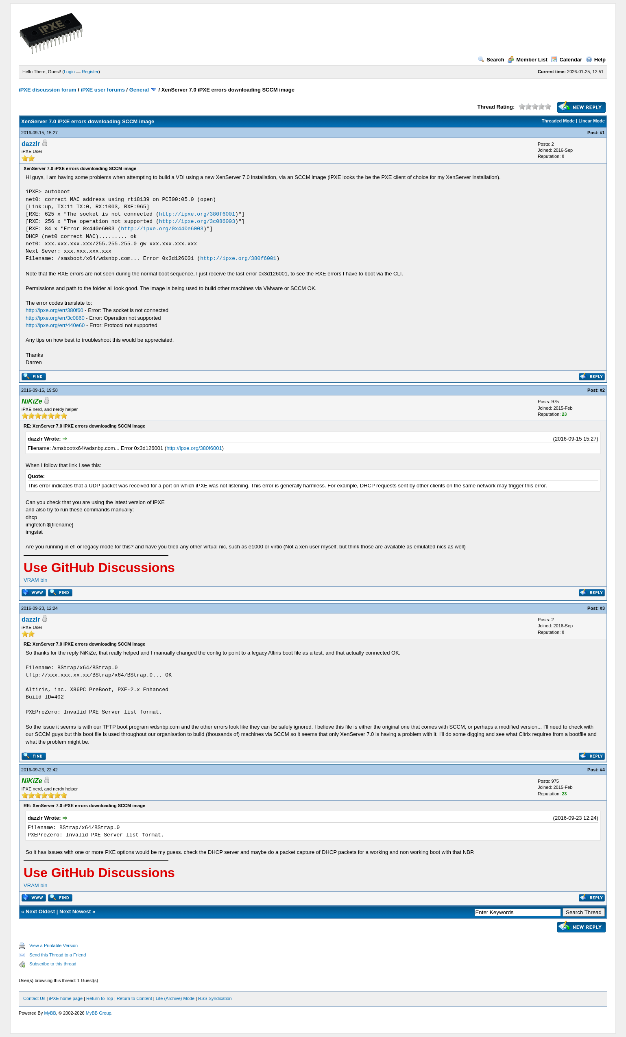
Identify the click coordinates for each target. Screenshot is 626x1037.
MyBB (50, 1013)
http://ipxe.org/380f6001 (197, 214)
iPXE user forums (103, 90)
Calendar (566, 60)
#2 (602, 390)
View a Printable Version (53, 945)
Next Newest (75, 911)
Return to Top (99, 998)
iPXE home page (66, 998)
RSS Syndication (215, 998)
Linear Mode (591, 120)
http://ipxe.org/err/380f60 (54, 310)
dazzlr (31, 143)
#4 (602, 769)
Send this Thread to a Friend (57, 954)
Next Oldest (40, 911)
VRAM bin (36, 580)
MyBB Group (98, 1013)
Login (69, 71)
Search (491, 60)
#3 (602, 608)
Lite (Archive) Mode (175, 998)
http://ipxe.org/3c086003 (197, 221)
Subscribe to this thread (52, 963)
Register (90, 71)
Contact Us (34, 998)
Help (596, 60)
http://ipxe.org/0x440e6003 (162, 229)
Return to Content (134, 998)
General (139, 90)
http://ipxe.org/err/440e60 (55, 325)
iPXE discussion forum (47, 90)
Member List (527, 60)
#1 (602, 132)
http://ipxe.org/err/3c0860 (55, 318)
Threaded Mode (558, 120)
